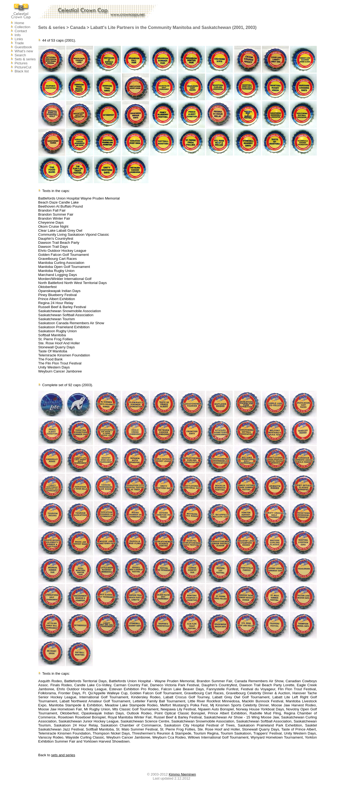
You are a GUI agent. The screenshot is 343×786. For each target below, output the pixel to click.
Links (19, 39)
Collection (23, 27)
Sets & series (25, 59)
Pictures (21, 63)
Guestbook (23, 47)
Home (19, 23)
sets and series (63, 755)
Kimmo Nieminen (182, 774)
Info (18, 35)
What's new (24, 51)
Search (20, 55)
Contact (21, 31)
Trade (19, 43)
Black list (22, 71)
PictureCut (23, 67)
